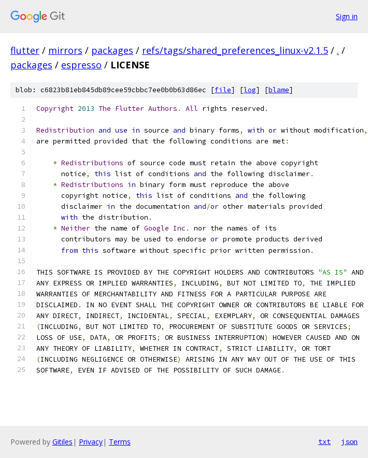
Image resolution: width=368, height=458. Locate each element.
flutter (24, 50)
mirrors (65, 50)
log (250, 89)
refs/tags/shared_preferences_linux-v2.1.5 (235, 50)
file (223, 89)
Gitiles (62, 442)
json (349, 441)
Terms (120, 442)
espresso (81, 65)
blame (278, 89)
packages (112, 50)
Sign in (347, 16)
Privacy (91, 442)
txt (324, 441)
